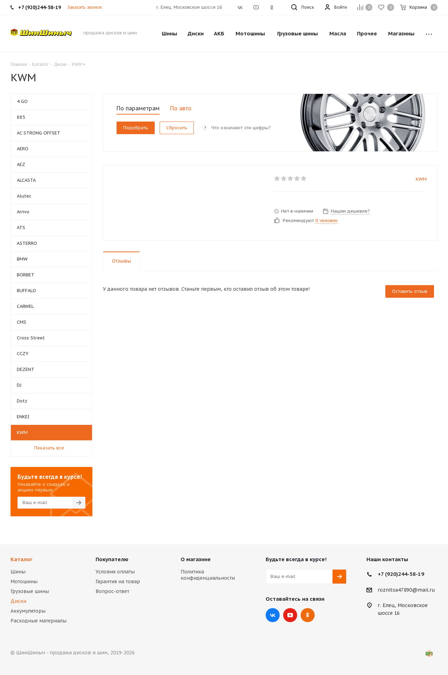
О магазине (196, 559)
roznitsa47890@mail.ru (406, 590)
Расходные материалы (38, 621)
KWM (421, 179)
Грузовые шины (29, 591)
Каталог (21, 559)
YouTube (290, 615)
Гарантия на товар (118, 581)
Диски (18, 601)
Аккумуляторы (28, 611)
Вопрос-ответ (112, 591)
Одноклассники (308, 615)
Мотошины (23, 581)
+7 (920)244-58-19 (401, 574)
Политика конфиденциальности (208, 575)
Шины (18, 572)
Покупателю (112, 559)
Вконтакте (273, 615)
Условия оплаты (115, 572)
